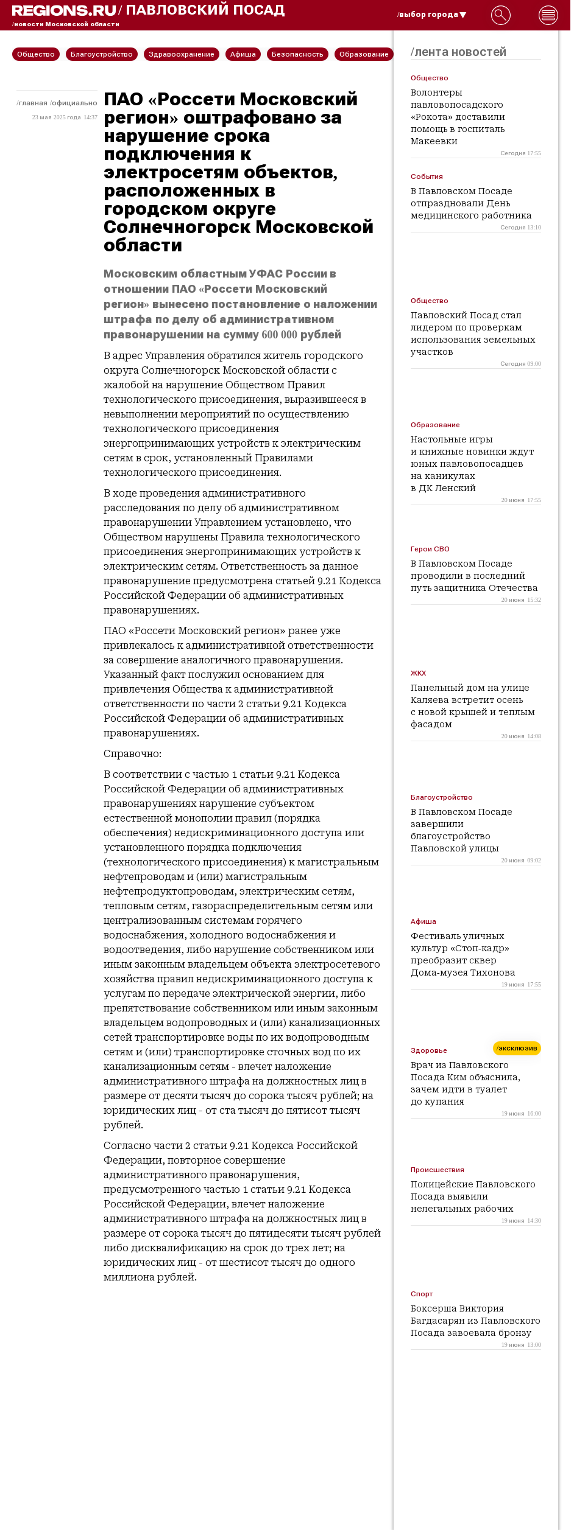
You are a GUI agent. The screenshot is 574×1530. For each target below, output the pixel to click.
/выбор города (432, 14)
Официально (74, 103)
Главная (33, 103)
